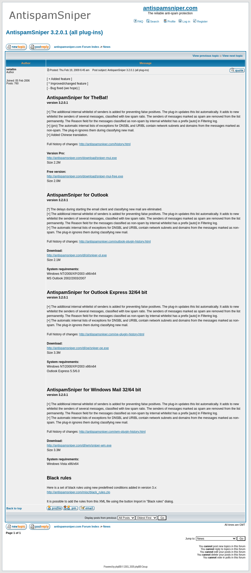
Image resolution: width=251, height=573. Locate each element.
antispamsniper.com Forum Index (76, 46)
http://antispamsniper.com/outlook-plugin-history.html (115, 241)
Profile (170, 21)
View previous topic (205, 55)
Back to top (14, 508)
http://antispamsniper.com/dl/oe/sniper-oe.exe (78, 348)
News (107, 46)
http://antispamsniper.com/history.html (105, 144)
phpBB (118, 566)
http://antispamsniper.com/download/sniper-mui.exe (82, 158)
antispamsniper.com (170, 8)
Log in (184, 21)
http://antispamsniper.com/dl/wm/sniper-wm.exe (79, 445)
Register (200, 21)
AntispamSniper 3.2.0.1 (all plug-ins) (54, 32)
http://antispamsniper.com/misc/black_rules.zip (78, 492)
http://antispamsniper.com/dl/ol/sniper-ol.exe (77, 255)
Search (152, 21)
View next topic (232, 55)
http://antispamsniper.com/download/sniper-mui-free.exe (85, 176)
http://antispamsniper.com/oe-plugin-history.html (111, 334)
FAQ (138, 21)
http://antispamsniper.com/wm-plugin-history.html (112, 431)
